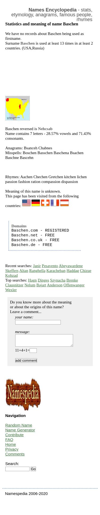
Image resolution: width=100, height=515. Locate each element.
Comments (15, 456)
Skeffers (12, 270)
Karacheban (56, 270)
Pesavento (50, 266)
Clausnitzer (14, 285)
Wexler (11, 290)
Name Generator (20, 432)
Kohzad (11, 275)
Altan (23, 270)
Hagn (32, 280)
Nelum (30, 285)
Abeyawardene (71, 266)
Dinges (43, 280)
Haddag (72, 270)
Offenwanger (74, 285)
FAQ (9, 442)
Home (10, 446)
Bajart (41, 285)
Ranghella (37, 270)
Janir (37, 266)
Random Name (18, 427)
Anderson (54, 285)
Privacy (11, 451)
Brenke (72, 280)
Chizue (85, 270)
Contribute (14, 437)
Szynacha (57, 280)
